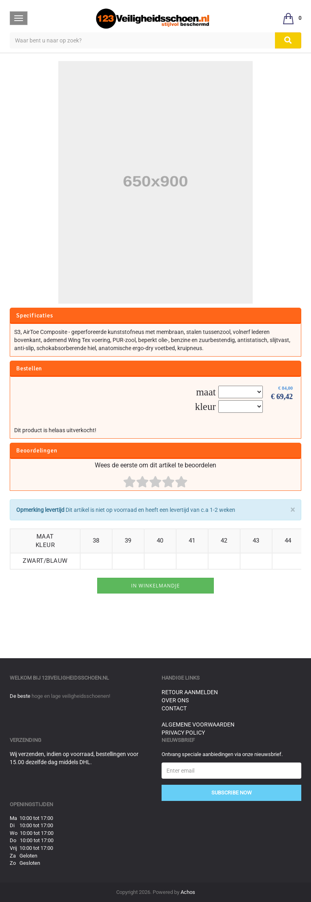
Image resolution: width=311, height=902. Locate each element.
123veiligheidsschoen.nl (75, 678)
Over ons (175, 700)
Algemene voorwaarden (198, 724)
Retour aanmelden (190, 692)
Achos (188, 892)
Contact (174, 708)
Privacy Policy (183, 732)
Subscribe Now (231, 793)
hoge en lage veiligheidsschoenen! (71, 696)
